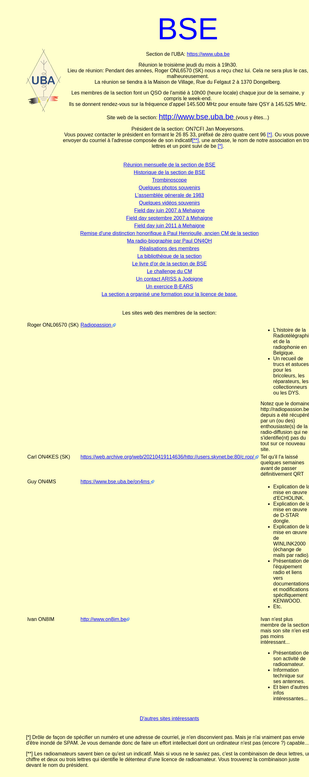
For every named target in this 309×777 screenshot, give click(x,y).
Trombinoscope (169, 180)
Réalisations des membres (170, 248)
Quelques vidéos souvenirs (169, 203)
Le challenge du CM (169, 271)
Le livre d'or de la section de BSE (169, 263)
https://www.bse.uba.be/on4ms (117, 481)
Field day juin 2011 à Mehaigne (169, 225)
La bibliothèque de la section (169, 256)
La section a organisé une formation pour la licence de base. (169, 294)
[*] (269, 134)
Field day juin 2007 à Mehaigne (169, 210)
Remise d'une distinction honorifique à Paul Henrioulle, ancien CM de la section (169, 233)
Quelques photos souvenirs (169, 187)
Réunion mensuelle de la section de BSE (169, 164)
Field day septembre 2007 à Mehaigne (169, 218)
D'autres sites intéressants (169, 718)
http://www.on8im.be (105, 619)
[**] (195, 140)
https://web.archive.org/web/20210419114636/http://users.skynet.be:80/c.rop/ (170, 457)
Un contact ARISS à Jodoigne (169, 279)
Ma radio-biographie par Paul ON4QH (169, 241)
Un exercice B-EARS (169, 286)
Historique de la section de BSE (169, 172)
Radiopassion (98, 325)
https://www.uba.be (208, 54)
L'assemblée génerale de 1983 (169, 195)
